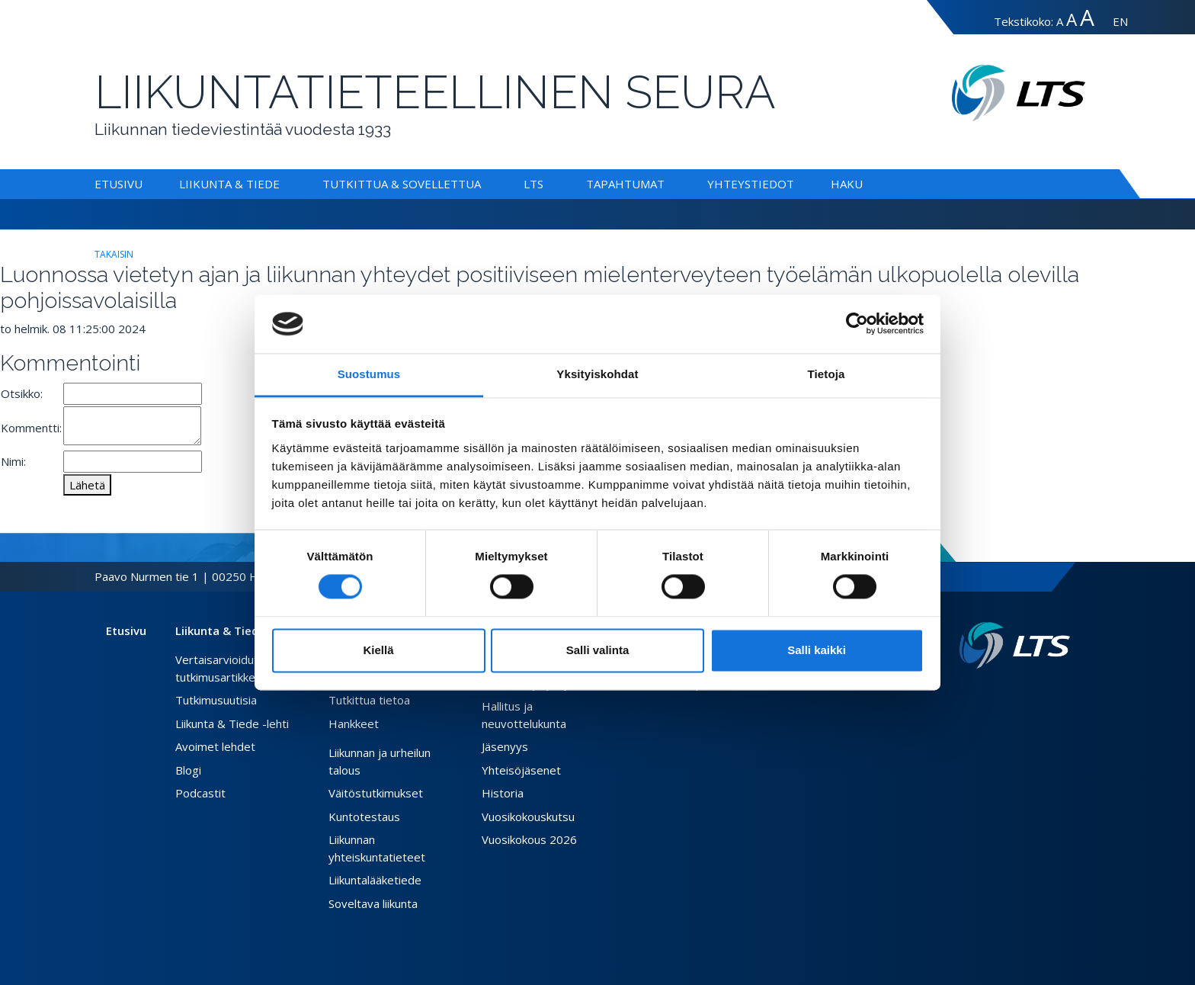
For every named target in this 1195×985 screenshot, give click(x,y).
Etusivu (119, 183)
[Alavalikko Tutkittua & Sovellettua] (484, 183)
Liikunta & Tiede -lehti (232, 723)
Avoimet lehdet (215, 746)
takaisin (114, 254)
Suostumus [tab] (369, 373)
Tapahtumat (625, 183)
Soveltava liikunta (373, 903)
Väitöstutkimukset (375, 793)
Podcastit (200, 793)
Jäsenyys (505, 746)
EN (1120, 21)
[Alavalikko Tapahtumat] (668, 183)
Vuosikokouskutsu (528, 816)
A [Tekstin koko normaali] (1059, 21)
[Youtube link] (1064, 693)
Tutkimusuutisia (216, 699)
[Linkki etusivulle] (1015, 645)
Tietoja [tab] (826, 373)
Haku (847, 183)
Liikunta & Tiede (229, 183)
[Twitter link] (1039, 693)
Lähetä (87, 484)
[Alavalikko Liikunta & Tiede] (283, 183)
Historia (503, 793)
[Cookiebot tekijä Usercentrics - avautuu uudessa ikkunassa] (857, 324)
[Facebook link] (1027, 693)
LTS (533, 183)
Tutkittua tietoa (369, 699)
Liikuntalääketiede (374, 879)
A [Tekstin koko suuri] (1071, 19)
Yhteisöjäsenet (521, 770)
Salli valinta (598, 649)
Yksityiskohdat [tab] (597, 373)
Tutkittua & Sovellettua (401, 183)
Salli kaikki (816, 649)
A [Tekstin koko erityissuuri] (1087, 17)
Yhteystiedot (750, 183)
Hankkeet (353, 723)
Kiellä (378, 649)
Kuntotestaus (364, 816)
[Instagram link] (1052, 693)
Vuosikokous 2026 (529, 839)
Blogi (188, 770)
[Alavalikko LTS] (546, 183)
